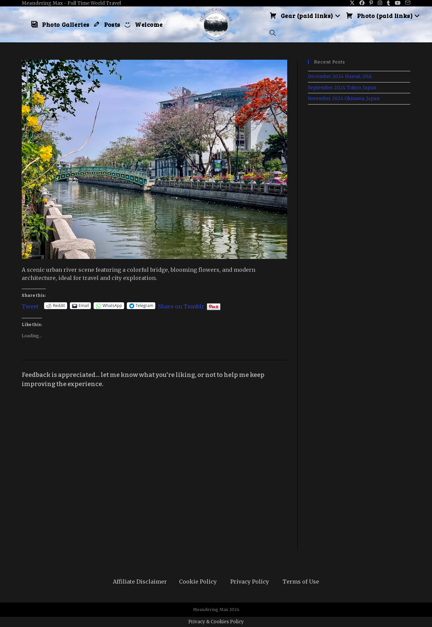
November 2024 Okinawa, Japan (343, 98)
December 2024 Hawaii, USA (340, 76)
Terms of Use (300, 581)
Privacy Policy (249, 581)
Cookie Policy (198, 581)
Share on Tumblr (181, 305)
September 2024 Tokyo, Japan (342, 88)
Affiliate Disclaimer (140, 581)
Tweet (30, 305)
